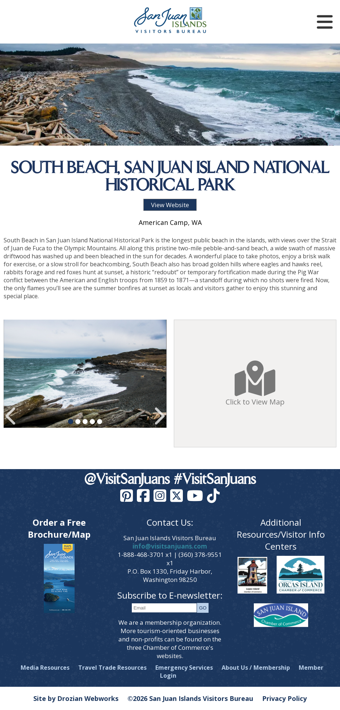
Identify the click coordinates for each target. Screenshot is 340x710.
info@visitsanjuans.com (170, 546)
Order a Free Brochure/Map (59, 528)
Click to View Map (255, 383)
